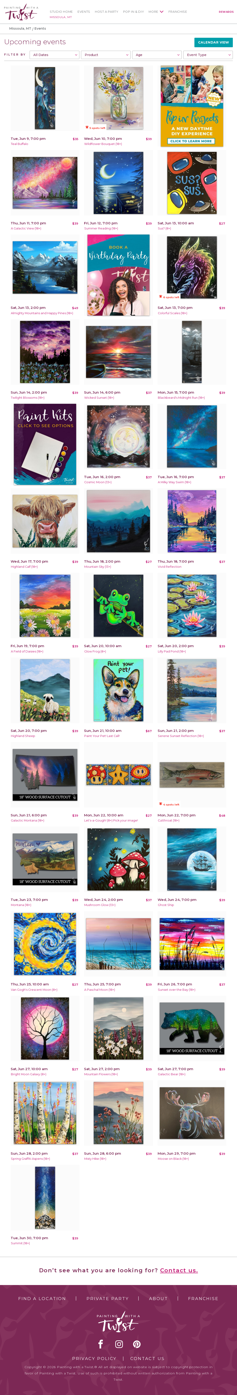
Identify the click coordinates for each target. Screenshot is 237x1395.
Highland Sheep (23, 736)
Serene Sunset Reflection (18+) (181, 736)
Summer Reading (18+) (101, 228)
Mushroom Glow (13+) (99, 905)
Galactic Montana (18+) (27, 820)
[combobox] (54, 55)
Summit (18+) (20, 1243)
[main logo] (21, 5)
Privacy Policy (94, 1358)
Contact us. (179, 1270)
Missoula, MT (61, 17)
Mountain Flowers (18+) (101, 1074)
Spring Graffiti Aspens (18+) (30, 1158)
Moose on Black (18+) (173, 1158)
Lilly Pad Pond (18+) (172, 651)
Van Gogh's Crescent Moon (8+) (34, 989)
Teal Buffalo (19, 144)
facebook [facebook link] (100, 1344)
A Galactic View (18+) (26, 228)
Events (84, 11)
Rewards (226, 11)
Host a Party (106, 11)
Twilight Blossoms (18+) (27, 397)
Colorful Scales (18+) (172, 313)
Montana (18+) (21, 905)
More (153, 11)
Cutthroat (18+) (168, 820)
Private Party (108, 1298)
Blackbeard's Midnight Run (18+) (181, 397)
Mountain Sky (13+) (97, 566)
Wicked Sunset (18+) (99, 397)
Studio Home (61, 11)
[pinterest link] (137, 1344)
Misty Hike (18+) (95, 1158)
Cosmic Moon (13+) (98, 482)
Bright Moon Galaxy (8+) (28, 1074)
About (158, 1298)
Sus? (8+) (164, 228)
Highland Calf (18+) (24, 566)
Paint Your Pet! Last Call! (102, 736)
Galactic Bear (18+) (171, 1074)
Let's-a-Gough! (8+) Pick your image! (111, 820)
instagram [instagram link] (119, 1344)
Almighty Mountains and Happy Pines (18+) (42, 313)
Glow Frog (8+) (95, 651)
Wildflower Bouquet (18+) (103, 144)
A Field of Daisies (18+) (27, 651)
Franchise (177, 11)
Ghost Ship (166, 905)
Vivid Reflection (169, 566)
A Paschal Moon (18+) (99, 989)
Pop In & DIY (133, 11)
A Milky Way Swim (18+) (174, 482)
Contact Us (147, 1358)
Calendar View (213, 42)
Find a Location (42, 1298)
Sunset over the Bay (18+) (176, 989)
